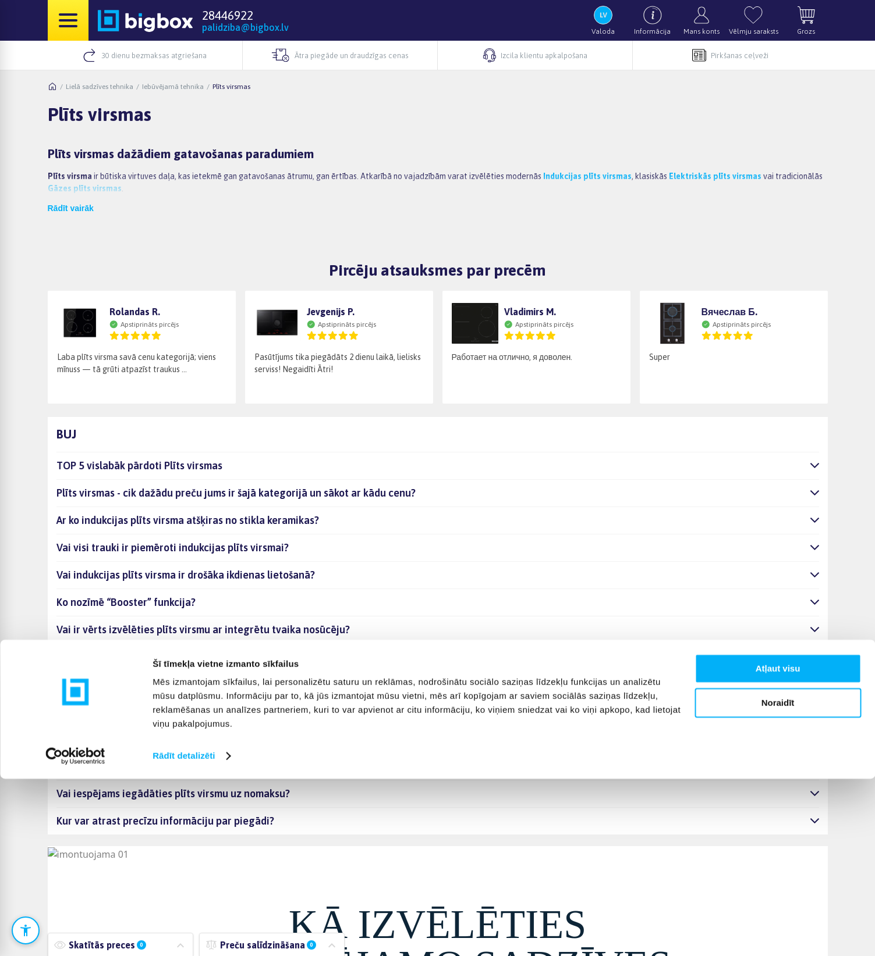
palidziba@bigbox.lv (245, 27)
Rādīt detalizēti (184, 933)
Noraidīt (778, 879)
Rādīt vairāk (71, 208)
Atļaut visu (778, 846)
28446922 (227, 15)
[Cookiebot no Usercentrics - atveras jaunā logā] (75, 933)
